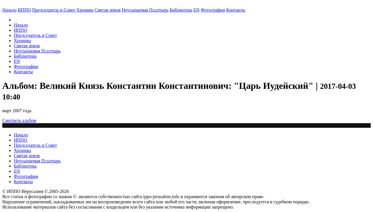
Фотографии (26, 66)
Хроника (84, 9)
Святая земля (108, 9)
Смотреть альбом (19, 120)
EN (197, 9)
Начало (9, 9)
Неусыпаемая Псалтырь (145, 9)
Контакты (23, 71)
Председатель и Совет (54, 9)
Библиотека (181, 9)
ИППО (24, 9)
